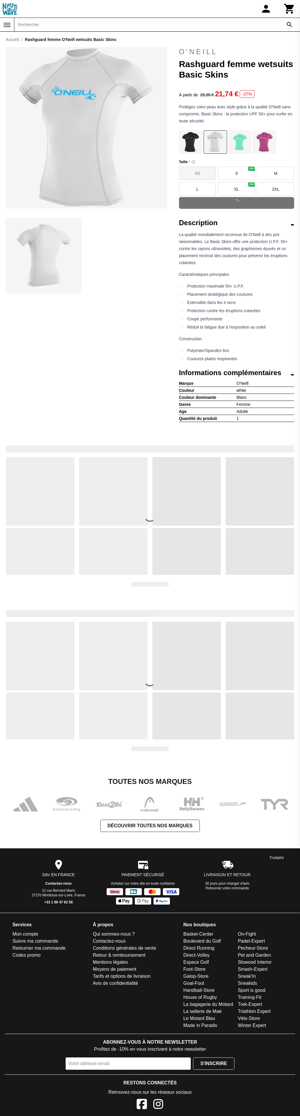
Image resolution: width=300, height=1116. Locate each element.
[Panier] (289, 9)
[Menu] (7, 25)
